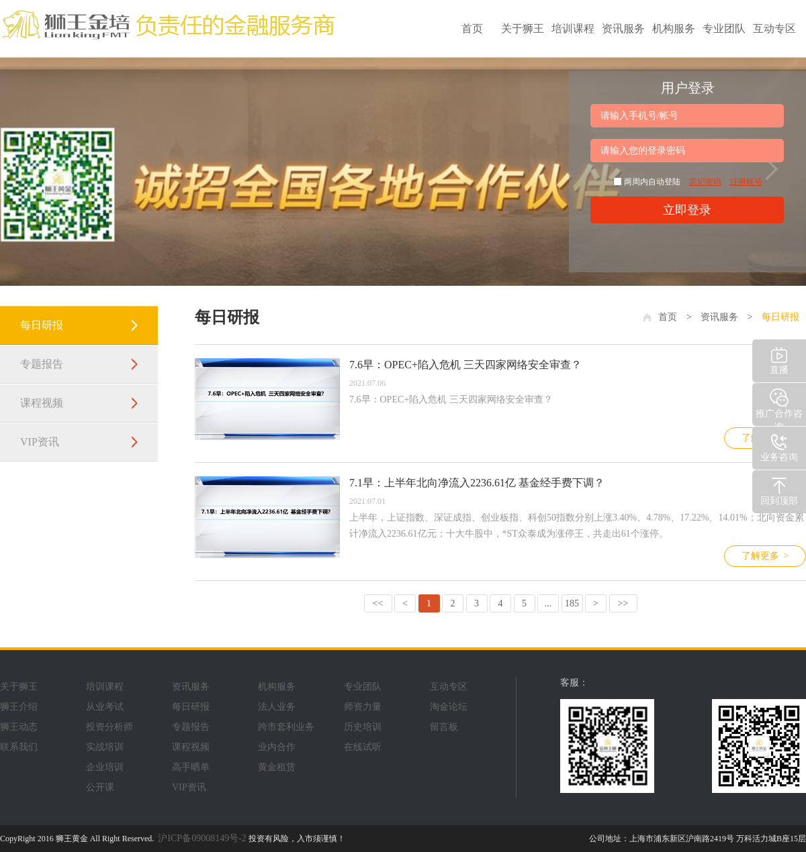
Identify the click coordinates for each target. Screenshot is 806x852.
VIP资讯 (39, 441)
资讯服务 (623, 28)
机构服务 (673, 28)
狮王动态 (19, 727)
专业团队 (724, 28)
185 (572, 603)
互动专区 (774, 28)
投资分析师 (109, 727)
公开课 (100, 787)
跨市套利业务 (286, 727)
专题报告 (41, 364)
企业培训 (105, 767)
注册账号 (746, 182)
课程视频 (41, 403)
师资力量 (363, 707)
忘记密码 (705, 182)
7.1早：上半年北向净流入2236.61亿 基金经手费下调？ (476, 482)
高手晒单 (191, 767)
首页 (472, 28)
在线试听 (363, 747)
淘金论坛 (448, 707)
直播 (779, 359)
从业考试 (105, 707)
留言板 (444, 727)
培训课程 (572, 28)
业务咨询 (779, 446)
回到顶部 (779, 490)
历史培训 (363, 727)
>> (623, 603)
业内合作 (277, 747)
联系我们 (19, 747)
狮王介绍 (19, 707)
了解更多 (765, 556)
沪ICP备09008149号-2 (202, 838)
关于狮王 (522, 28)
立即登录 (687, 210)
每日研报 (41, 325)
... (548, 603)
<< (378, 603)
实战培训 (105, 747)
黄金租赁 (277, 767)
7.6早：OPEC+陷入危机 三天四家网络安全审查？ (465, 364)
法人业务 (277, 707)
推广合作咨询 (779, 406)
